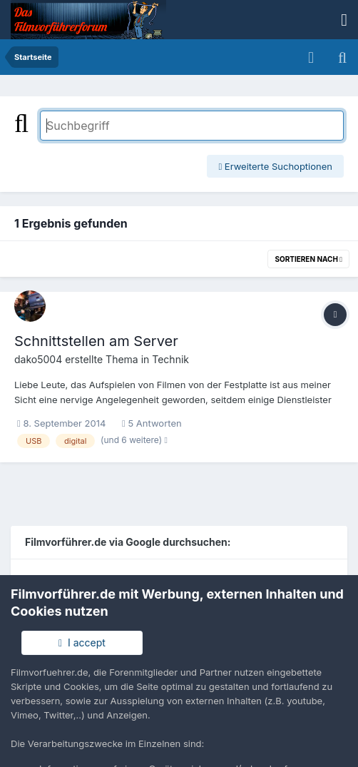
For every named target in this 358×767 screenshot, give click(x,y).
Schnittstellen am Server (96, 341)
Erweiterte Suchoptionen (275, 166)
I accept (82, 642)
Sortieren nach (308, 259)
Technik (170, 359)
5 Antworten (152, 423)
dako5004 (38, 359)
